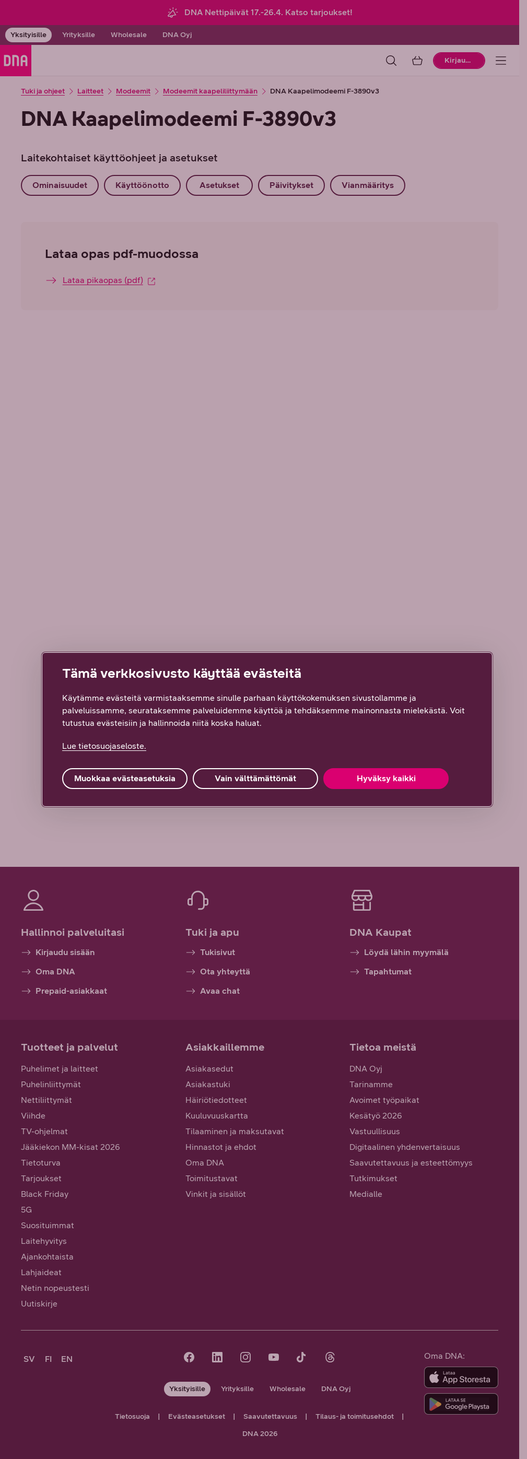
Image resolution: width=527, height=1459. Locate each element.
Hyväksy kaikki (386, 778)
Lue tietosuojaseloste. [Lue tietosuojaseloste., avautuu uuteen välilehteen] (104, 746)
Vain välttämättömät (255, 778)
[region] (267, 729)
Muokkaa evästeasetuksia (124, 778)
